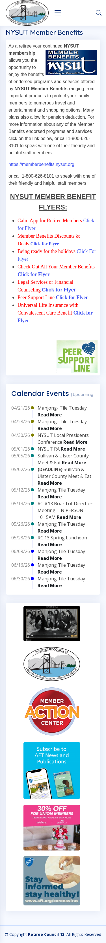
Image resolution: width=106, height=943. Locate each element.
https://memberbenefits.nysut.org (41, 164)
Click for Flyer (45, 243)
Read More (50, 415)
